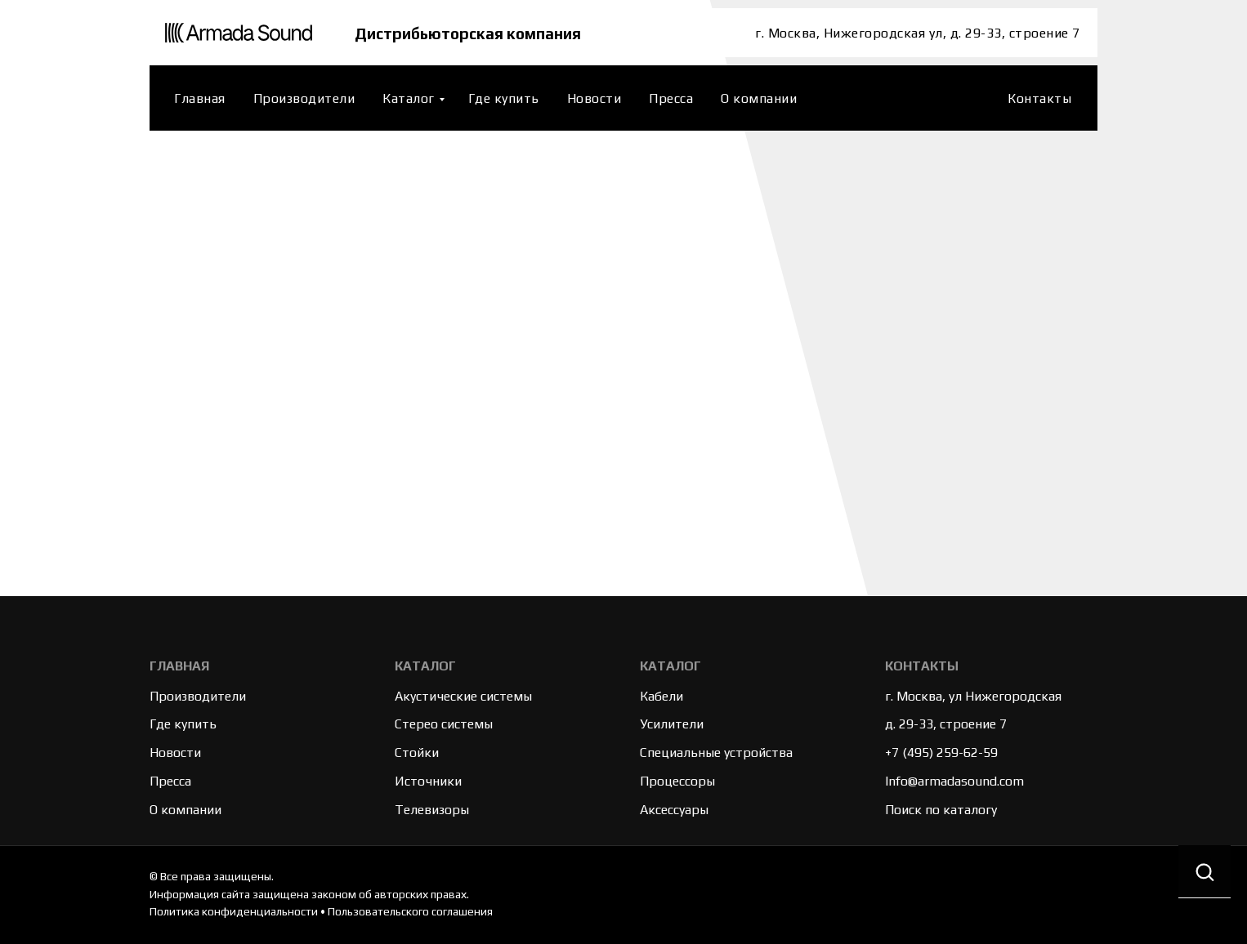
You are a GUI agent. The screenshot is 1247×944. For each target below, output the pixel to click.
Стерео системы (444, 724)
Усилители (672, 724)
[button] (1204, 871)
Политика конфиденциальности (234, 911)
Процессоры (677, 781)
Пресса (671, 98)
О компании (759, 98)
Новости (594, 98)
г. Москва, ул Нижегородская (973, 696)
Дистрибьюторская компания (471, 33)
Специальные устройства (716, 752)
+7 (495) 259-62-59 (941, 752)
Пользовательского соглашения (410, 911)
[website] (974, 98)
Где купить (503, 98)
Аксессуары (674, 809)
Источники (428, 781)
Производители (304, 98)
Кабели (661, 696)
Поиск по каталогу (941, 809)
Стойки (417, 752)
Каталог (408, 98)
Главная (200, 98)
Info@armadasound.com (954, 781)
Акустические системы (463, 696)
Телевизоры (432, 809)
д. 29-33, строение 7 (946, 724)
